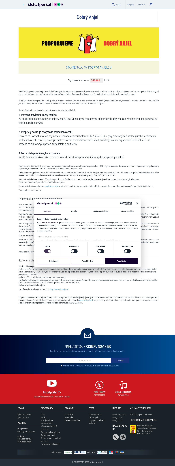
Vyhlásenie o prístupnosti (50, 444)
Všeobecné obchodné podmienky (49, 427)
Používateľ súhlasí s (91, 366)
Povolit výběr (87, 261)
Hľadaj (116, 4)
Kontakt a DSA (46, 423)
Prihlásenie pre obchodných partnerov (51, 439)
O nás (43, 414)
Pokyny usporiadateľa (96, 420)
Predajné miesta (47, 420)
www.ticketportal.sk (51, 186)
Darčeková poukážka (72, 420)
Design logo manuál (48, 435)
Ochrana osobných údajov (50, 432)
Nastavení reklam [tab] (100, 211)
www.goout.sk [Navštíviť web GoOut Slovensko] (117, 417)
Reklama (92, 423)
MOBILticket (69, 417)
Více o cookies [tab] (127, 211)
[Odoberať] (120, 360)
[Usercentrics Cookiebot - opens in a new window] (121, 203)
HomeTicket (69, 414)
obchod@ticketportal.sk (26, 431)
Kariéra (43, 417)
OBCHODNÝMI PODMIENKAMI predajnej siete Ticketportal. (94, 366)
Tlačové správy (94, 417)
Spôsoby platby (23, 417)
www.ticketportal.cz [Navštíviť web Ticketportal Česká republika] (119, 414)
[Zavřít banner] (137, 203)
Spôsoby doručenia (24, 414)
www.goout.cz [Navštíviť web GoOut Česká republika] (117, 420)
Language (130, 4)
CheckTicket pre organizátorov (141, 414)
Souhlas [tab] (47, 211)
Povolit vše (121, 261)
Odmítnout (53, 261)
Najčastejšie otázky (24, 441)
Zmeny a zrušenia (95, 414)
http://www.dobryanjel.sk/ (59, 289)
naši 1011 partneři (50, 223)
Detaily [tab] (74, 211)
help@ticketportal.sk (24, 438)
